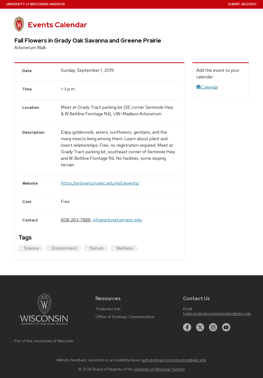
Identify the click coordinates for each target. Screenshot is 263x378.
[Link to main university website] (44, 325)
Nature (97, 248)
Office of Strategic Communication (125, 316)
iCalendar (207, 87)
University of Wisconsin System (159, 369)
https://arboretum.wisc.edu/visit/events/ (100, 183)
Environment (64, 248)
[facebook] (187, 327)
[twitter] (200, 327)
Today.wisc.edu (108, 308)
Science (31, 248)
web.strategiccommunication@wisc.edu (174, 360)
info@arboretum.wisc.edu (117, 220)
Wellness (124, 248)
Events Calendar (57, 24)
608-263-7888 (76, 220)
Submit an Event (242, 4)
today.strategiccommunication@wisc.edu (217, 313)
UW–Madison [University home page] (35, 4)
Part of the (43, 341)
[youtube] (226, 327)
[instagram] (213, 327)
